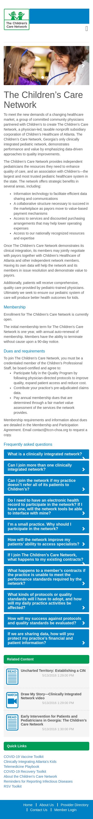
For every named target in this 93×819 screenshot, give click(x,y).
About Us (46, 805)
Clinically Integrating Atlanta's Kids (30, 762)
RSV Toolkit (13, 786)
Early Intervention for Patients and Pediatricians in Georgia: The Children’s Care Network (54, 720)
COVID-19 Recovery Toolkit (25, 771)
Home (27, 805)
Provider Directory (75, 805)
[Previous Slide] (10, 65)
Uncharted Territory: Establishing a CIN (53, 671)
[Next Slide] (82, 65)
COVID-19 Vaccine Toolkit (24, 757)
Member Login (65, 810)
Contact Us (38, 810)
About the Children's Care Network (30, 776)
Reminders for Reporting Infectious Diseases (38, 781)
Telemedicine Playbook (21, 767)
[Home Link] (17, 19)
